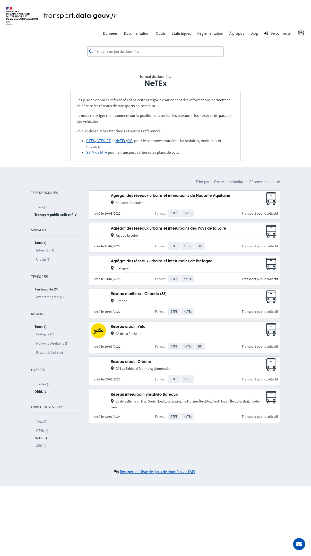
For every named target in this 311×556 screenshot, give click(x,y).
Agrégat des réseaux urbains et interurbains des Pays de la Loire (168, 228)
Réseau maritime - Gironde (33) (138, 294)
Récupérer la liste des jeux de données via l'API (157, 471)
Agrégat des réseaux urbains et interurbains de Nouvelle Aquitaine (170, 196)
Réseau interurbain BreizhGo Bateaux (144, 394)
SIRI (130, 140)
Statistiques (181, 33)
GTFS (90, 140)
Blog (254, 33)
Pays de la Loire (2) (49, 352)
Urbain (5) (43, 259)
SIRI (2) (41, 445)
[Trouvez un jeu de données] (155, 51)
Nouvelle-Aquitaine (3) (52, 343)
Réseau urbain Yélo (128, 327)
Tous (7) (42, 207)
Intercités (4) (45, 250)
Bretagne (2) (45, 334)
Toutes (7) (43, 384)
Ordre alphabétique (230, 181)
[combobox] (155, 51)
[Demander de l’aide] (299, 544)
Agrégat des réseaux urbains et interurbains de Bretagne (162, 261)
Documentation (136, 33)
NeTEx (120, 140)
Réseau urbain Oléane (131, 362)
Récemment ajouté (264, 181)
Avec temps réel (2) (50, 297)
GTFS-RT (103, 140)
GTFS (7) (42, 430)
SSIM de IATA (96, 152)
